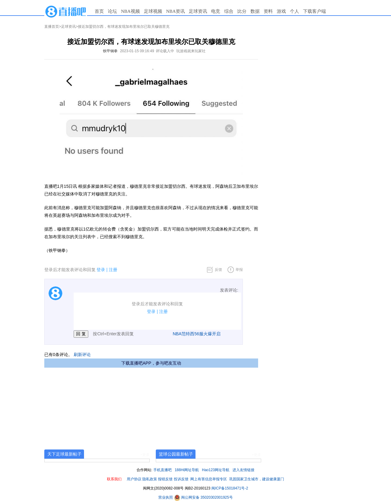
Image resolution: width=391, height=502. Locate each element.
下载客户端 (314, 11)
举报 (239, 269)
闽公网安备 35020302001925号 (203, 497)
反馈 (218, 269)
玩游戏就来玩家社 (191, 51)
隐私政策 (149, 479)
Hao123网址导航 (215, 470)
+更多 (145, 455)
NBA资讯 (175, 11)
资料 (268, 11)
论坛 (112, 11)
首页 (99, 11)
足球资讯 (198, 11)
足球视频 (153, 11)
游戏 (281, 11)
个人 (294, 11)
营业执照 (166, 497)
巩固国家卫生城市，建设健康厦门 (256, 479)
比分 (242, 11)
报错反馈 (165, 479)
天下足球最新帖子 (64, 454)
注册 (113, 269)
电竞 (215, 11)
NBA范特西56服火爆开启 (196, 333)
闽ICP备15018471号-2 (229, 488)
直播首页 (51, 26)
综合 (228, 11)
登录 (101, 269)
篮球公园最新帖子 (176, 454)
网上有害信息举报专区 (208, 479)
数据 (255, 11)
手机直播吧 (162, 470)
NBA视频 (130, 11)
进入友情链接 (243, 470)
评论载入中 (165, 51)
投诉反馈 (181, 479)
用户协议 (134, 479)
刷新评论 (82, 354)
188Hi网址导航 (187, 470)
